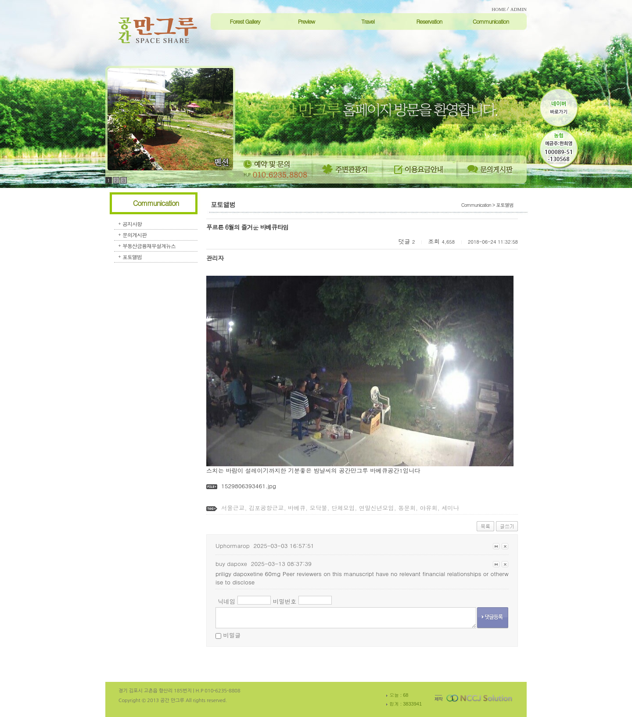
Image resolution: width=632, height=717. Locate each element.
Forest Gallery (245, 21)
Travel (367, 21)
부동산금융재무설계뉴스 (149, 245)
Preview (306, 21)
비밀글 (232, 635)
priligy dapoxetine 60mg (247, 573)
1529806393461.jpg (248, 486)
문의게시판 (134, 234)
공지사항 (132, 223)
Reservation (429, 21)
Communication (491, 21)
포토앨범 (132, 256)
